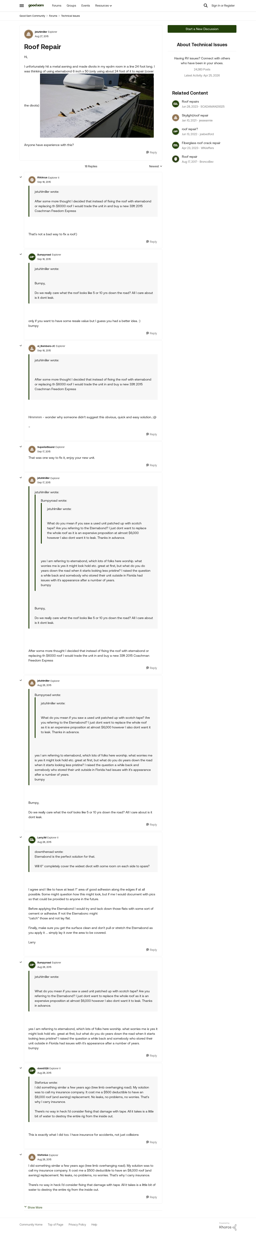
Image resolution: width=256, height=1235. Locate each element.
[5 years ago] (189, 120)
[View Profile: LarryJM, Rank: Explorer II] (32, 839)
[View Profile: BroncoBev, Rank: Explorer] (175, 159)
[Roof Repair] (44, 182)
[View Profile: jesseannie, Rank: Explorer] (175, 117)
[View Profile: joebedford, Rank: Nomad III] (175, 131)
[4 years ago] (189, 134)
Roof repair (189, 156)
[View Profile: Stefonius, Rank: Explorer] (32, 1157)
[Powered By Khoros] (227, 1226)
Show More (33, 1207)
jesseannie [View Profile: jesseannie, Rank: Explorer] (206, 120)
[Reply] (151, 152)
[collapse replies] (21, 177)
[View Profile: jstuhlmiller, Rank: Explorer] (28, 34)
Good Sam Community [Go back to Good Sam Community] (32, 15)
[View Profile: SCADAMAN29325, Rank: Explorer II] (175, 103)
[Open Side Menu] (22, 5)
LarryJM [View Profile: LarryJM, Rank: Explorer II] (41, 837)
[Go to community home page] (36, 5)
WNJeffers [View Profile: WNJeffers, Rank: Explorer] (207, 148)
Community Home (31, 1224)
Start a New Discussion (202, 29)
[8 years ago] (189, 162)
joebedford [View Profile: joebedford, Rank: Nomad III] (207, 134)
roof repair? (190, 129)
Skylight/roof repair (195, 115)
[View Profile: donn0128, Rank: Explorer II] (32, 1070)
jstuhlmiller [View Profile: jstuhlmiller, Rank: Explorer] (41, 31)
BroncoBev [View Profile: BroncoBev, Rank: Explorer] (207, 161)
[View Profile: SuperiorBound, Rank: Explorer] (32, 449)
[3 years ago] (190, 107)
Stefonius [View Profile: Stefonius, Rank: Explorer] (42, 1155)
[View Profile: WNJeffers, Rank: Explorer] (175, 145)
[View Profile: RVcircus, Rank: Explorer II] (32, 179)
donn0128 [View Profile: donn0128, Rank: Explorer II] (43, 1068)
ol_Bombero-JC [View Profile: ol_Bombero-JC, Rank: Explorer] (46, 346)
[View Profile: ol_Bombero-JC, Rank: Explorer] (32, 348)
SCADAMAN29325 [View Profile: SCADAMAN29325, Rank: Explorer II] (213, 106)
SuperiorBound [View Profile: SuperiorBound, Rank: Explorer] (46, 447)
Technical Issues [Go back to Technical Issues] (70, 15)
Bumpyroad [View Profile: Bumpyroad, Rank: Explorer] (44, 254)
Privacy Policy (77, 1224)
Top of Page (55, 1224)
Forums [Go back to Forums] (53, 15)
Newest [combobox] (155, 166)
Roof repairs (190, 101)
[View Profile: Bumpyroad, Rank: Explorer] (32, 257)
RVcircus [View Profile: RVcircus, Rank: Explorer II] (42, 177)
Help (94, 1224)
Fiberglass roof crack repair (201, 143)
